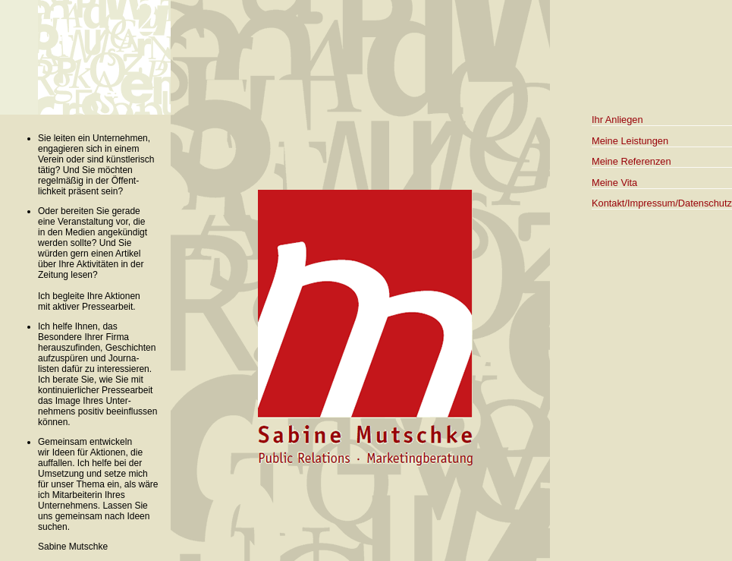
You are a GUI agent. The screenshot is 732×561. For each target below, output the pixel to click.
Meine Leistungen (630, 141)
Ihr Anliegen (617, 119)
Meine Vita (614, 182)
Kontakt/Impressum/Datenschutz (662, 203)
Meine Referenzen (631, 161)
